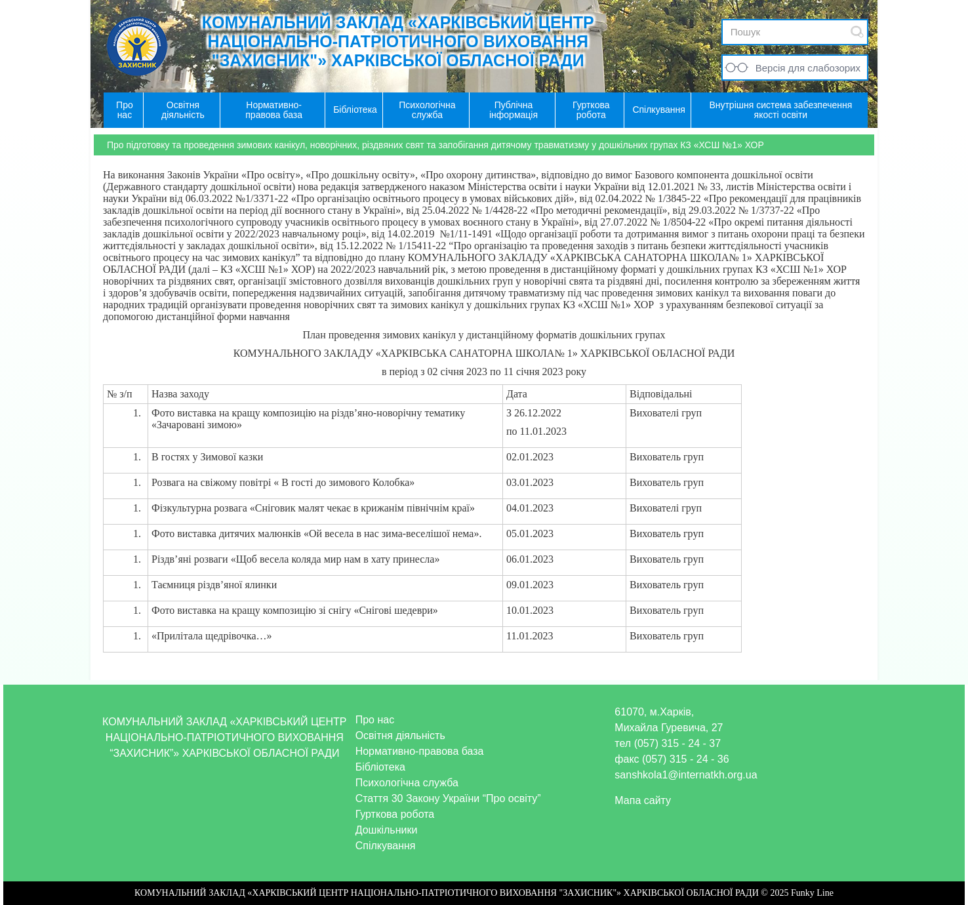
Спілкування (385, 845)
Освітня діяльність (400, 735)
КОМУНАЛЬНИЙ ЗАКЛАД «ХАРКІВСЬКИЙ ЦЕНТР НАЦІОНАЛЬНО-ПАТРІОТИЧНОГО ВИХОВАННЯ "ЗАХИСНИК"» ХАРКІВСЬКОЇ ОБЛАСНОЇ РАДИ (398, 41)
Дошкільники (386, 829)
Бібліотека (380, 767)
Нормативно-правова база (419, 751)
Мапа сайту (643, 800)
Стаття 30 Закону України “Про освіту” (448, 798)
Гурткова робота (395, 814)
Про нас (374, 719)
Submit (857, 32)
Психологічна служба (406, 782)
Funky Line (812, 893)
